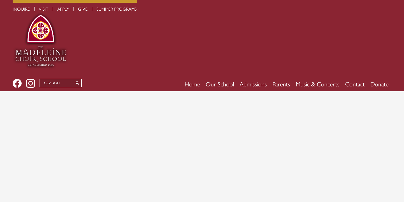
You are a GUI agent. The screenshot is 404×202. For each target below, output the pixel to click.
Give (83, 9)
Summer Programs (117, 9)
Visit (43, 9)
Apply (63, 9)
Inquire (21, 9)
